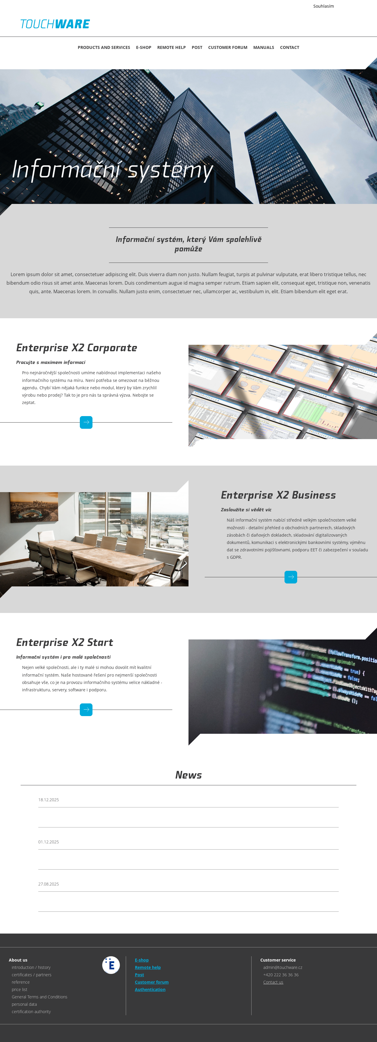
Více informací (292, 6)
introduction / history (31, 967)
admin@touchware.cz (282, 967)
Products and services (104, 47)
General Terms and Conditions (39, 997)
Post (197, 47)
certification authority (31, 1011)
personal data (24, 1004)
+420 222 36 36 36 (281, 974)
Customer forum (227, 47)
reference (21, 982)
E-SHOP (143, 47)
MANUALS (263, 47)
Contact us (273, 982)
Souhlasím (323, 6)
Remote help (171, 47)
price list (19, 989)
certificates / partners (32, 974)
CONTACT (289, 47)
